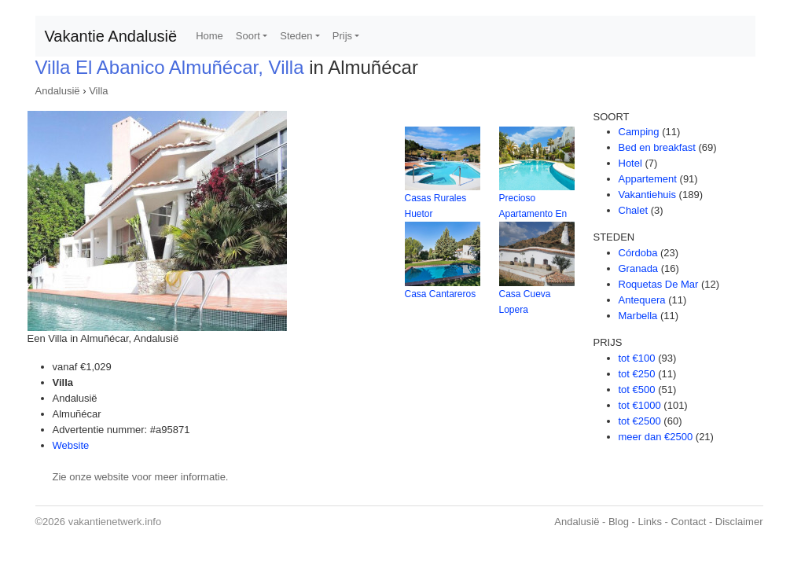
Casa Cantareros (440, 294)
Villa (98, 91)
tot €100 (637, 358)
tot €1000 (640, 405)
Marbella (638, 316)
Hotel (630, 163)
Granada (639, 268)
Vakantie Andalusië (111, 36)
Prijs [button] (342, 36)
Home (209, 36)
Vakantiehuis (647, 194)
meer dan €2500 (656, 437)
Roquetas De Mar (659, 284)
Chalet (634, 210)
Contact (688, 521)
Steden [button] (296, 36)
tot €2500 (640, 421)
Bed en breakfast (657, 147)
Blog (618, 521)
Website (71, 445)
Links (650, 521)
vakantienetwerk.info (115, 521)
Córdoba (638, 253)
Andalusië (57, 91)
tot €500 (637, 389)
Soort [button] (248, 36)
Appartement (648, 179)
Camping (639, 132)
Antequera (642, 300)
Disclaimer (739, 521)
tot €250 (637, 374)
